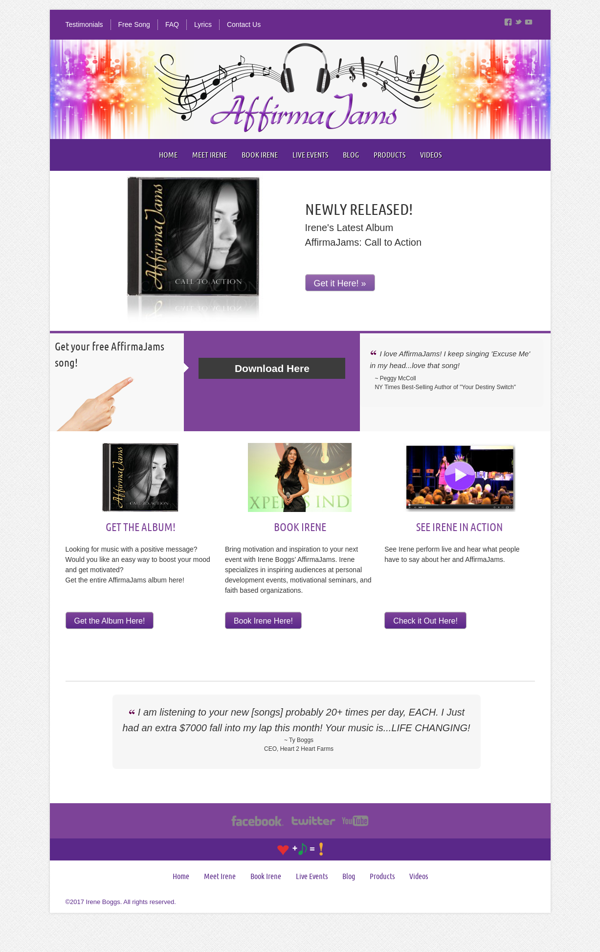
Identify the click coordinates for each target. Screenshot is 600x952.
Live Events (310, 154)
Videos (431, 154)
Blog (351, 154)
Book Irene (260, 154)
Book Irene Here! (263, 621)
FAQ (172, 24)
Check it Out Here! (425, 621)
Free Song (134, 24)
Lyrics (203, 24)
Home (168, 154)
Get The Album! (141, 526)
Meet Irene (209, 154)
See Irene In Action (459, 526)
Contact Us (244, 24)
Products (389, 154)
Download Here (272, 368)
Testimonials (84, 24)
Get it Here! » (340, 283)
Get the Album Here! (109, 621)
